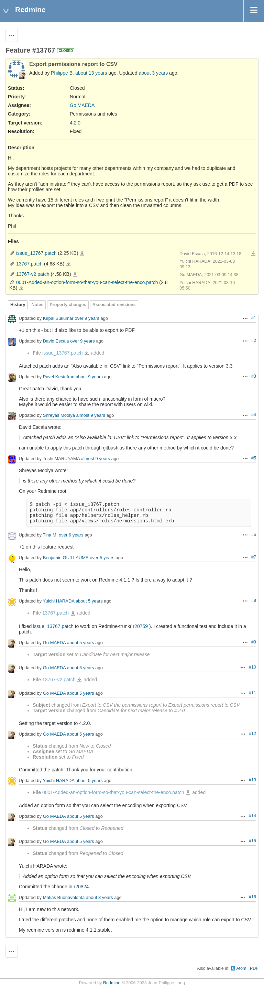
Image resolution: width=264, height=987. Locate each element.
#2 (253, 340)
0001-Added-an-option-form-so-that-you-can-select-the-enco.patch (87, 282)
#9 (253, 642)
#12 (252, 733)
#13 (252, 780)
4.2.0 (75, 123)
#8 (253, 600)
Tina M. (50, 535)
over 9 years (87, 318)
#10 (252, 667)
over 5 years (102, 558)
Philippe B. (62, 73)
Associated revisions (114, 304)
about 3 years (153, 73)
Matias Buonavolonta (64, 897)
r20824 (81, 886)
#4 (253, 414)
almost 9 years (91, 415)
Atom (241, 968)
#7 (253, 557)
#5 (253, 458)
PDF (254, 968)
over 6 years (71, 535)
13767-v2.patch (33, 274)
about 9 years (89, 377)
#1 (253, 317)
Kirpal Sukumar (58, 318)
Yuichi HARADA (58, 601)
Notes (37, 304)
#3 (253, 376)
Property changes (68, 304)
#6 (253, 534)
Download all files (253, 254)
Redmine (111, 982)
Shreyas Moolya (59, 415)
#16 (252, 896)
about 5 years (89, 601)
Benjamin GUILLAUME (66, 558)
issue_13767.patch (36, 253)
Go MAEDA (82, 105)
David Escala (56, 341)
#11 (252, 692)
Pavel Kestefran (59, 377)
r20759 (140, 626)
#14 (252, 815)
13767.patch (29, 264)
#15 (252, 840)
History (17, 304)
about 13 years (91, 73)
